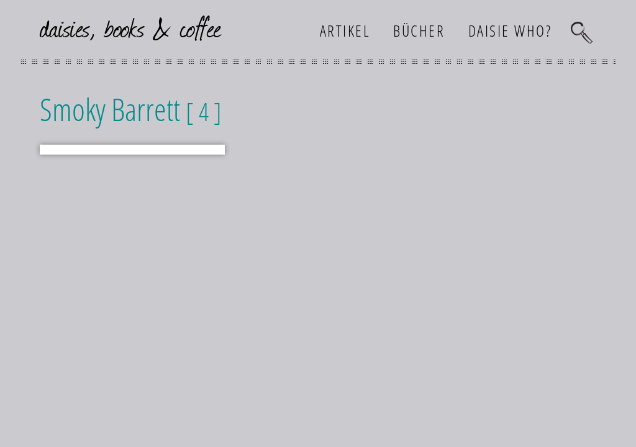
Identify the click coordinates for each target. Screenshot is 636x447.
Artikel (345, 30)
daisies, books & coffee (131, 27)
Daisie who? (510, 30)
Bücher (419, 30)
